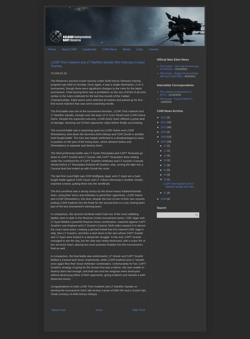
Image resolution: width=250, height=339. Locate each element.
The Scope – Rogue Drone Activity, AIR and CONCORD (179, 75)
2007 (164, 141)
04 (165, 174)
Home (52, 49)
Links (139, 49)
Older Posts (138, 310)
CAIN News (109, 49)
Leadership (89, 49)
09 (165, 160)
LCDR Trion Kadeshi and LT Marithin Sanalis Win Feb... (179, 185)
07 (165, 165)
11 (165, 150)
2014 (164, 122)
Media (126, 49)
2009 (164, 132)
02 (165, 179)
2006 (164, 198)
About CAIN (69, 49)
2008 (164, 136)
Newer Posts (59, 310)
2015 (164, 117)
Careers (154, 49)
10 (165, 155)
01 (165, 192)
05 (165, 170)
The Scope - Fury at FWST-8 (176, 99)
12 (165, 145)
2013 (164, 127)
